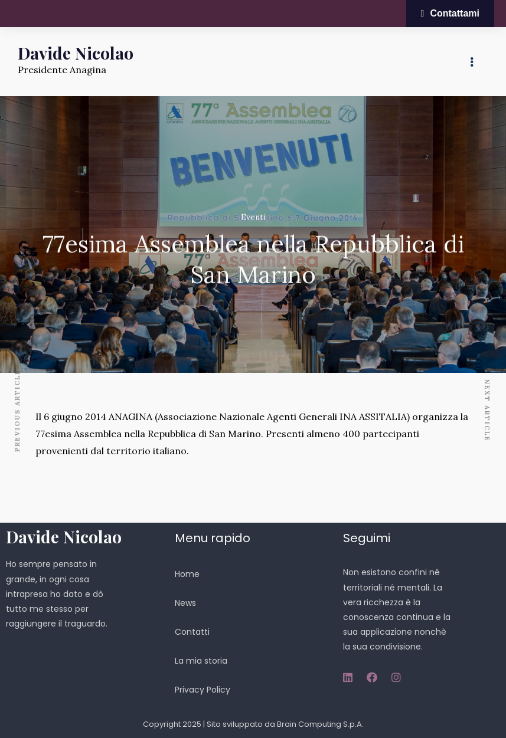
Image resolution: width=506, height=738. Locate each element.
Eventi (253, 217)
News (185, 603)
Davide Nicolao (75, 53)
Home (187, 574)
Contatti (192, 632)
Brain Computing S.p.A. (320, 724)
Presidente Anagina (62, 70)
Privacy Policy (202, 690)
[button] (450, 13)
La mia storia (201, 661)
